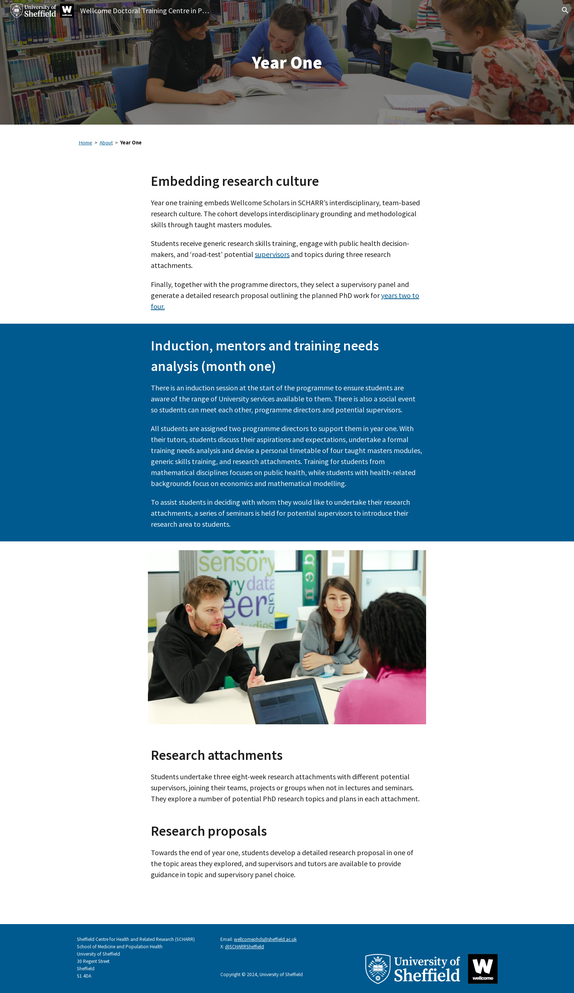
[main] (287, 62)
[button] (565, 10)
